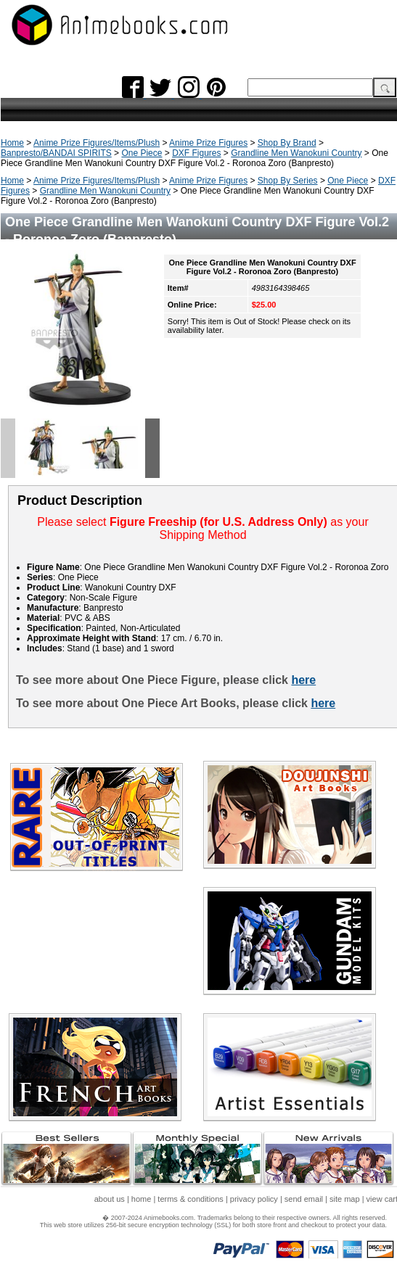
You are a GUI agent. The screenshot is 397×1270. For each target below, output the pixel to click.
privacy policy (254, 1199)
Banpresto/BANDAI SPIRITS (56, 153)
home (141, 1199)
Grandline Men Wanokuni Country (296, 153)
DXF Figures (196, 153)
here (303, 680)
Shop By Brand (287, 143)
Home (12, 143)
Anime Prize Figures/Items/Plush (96, 143)
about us (109, 1199)
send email (304, 1199)
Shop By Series (288, 181)
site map (345, 1199)
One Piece (141, 153)
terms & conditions (190, 1199)
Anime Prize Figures (208, 143)
